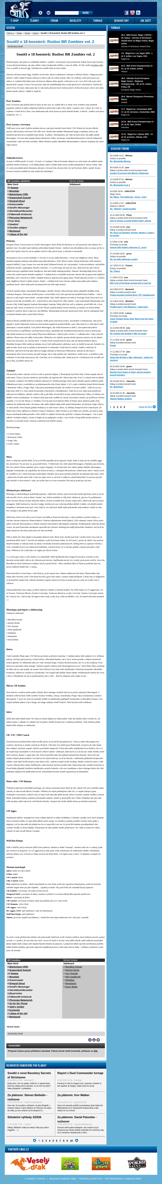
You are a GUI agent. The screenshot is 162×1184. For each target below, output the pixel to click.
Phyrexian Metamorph (20, 217)
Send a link (90, 1040)
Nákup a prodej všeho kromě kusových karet (128, 170)
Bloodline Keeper (73, 967)
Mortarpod (14, 231)
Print (94, 1040)
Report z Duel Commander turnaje (80, 1073)
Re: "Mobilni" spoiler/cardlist (123, 209)
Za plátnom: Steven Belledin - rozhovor (27, 1097)
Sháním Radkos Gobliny (121, 399)
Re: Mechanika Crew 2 (120, 185)
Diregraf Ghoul (17, 201)
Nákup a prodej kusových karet (123, 230)
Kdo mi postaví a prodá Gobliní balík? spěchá (130, 221)
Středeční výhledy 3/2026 (24, 1117)
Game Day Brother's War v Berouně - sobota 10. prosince (131, 358)
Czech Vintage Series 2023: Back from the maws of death (131, 320)
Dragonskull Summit (20, 197)
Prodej (113, 345)
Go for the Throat (18, 1003)
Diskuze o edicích (117, 206)
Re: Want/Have (116, 387)
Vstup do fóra (145, 407)
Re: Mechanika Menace (120, 161)
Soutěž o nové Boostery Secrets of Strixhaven (29, 1075)
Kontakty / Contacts (35, 1178)
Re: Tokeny (115, 271)
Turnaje (115, 28)
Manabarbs (70, 983)
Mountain (14, 191)
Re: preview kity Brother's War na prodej (128, 334)
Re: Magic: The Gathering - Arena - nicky (128, 197)
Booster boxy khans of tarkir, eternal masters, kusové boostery (130, 373)
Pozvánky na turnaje (118, 245)
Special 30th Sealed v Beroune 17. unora (128, 247)
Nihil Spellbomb (73, 977)
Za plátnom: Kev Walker (73, 1095)
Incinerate (14, 1010)
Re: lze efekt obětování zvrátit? (124, 259)
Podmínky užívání (88, 1178)
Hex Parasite (71, 973)
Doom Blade (71, 987)
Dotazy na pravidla (118, 158)
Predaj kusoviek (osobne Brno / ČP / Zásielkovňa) (132, 295)
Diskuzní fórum (120, 148)
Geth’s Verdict (16, 1007)
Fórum (49, 10)
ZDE (95, 1051)
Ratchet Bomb (72, 970)
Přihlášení (40, 10)
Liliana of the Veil (18, 234)
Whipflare (70, 980)
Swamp (14, 187)
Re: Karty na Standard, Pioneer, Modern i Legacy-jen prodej (132, 234)
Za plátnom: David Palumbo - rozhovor (77, 1119)
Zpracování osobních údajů (62, 1178)
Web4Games (116, 1178)
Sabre (138, 1178)
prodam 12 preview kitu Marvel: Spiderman (129, 173)
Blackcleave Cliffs (18, 194)
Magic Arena (115, 194)
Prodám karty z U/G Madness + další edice (129, 307)
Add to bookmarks (98, 1040)
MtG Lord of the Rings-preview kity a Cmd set (130, 283)
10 (71, 1140)
